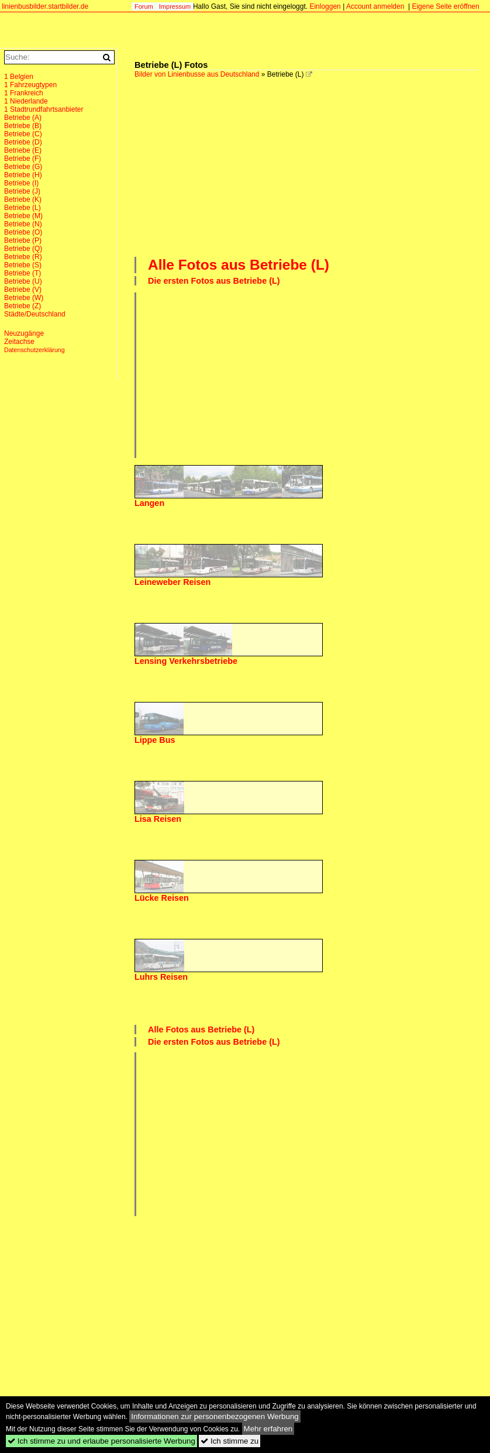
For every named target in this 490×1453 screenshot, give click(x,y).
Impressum (175, 6)
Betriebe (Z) (22, 306)
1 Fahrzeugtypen (30, 85)
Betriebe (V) (23, 289)
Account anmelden (375, 6)
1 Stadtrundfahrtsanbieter (43, 109)
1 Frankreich (23, 93)
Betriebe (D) (23, 142)
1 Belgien (18, 77)
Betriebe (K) (23, 199)
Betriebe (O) (23, 232)
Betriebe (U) (23, 281)
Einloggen (324, 6)
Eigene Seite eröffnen (445, 6)
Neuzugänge (24, 333)
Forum (143, 6)
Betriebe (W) (23, 298)
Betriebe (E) (23, 150)
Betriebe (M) (23, 216)
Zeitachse (19, 342)
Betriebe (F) (22, 158)
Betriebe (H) (23, 175)
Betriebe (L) (22, 208)
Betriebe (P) (23, 240)
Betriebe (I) (21, 183)
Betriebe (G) (23, 167)
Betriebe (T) (22, 273)
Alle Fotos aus (238, 265)
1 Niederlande (26, 101)
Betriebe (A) (23, 117)
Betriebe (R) (23, 257)
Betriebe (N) (23, 224)
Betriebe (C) (23, 134)
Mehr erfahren (268, 1428)
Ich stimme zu (229, 1441)
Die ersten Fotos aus (214, 280)
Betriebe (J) (22, 191)
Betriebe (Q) (23, 249)
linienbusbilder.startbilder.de (45, 6)
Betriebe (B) (23, 126)
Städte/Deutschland (34, 314)
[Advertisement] (312, 166)
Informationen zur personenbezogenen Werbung (215, 1416)
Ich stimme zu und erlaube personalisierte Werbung (101, 1441)
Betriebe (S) (23, 265)
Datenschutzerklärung (34, 349)
